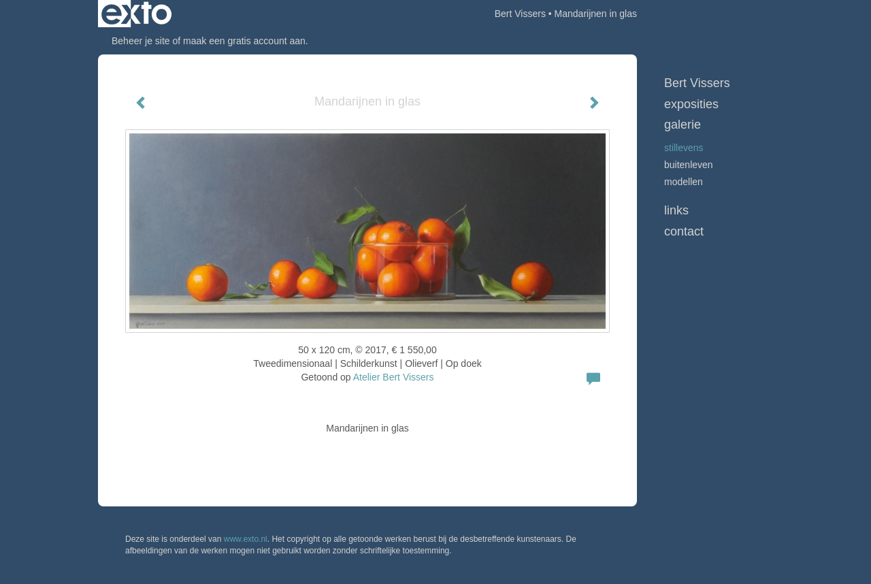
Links (676, 210)
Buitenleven (688, 164)
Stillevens (684, 147)
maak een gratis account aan (244, 40)
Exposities (691, 104)
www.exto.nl (245, 539)
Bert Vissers (520, 13)
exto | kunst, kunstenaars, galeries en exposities (136, 13)
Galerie (682, 124)
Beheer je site (141, 40)
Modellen (683, 181)
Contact (684, 231)
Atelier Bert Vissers (393, 377)
